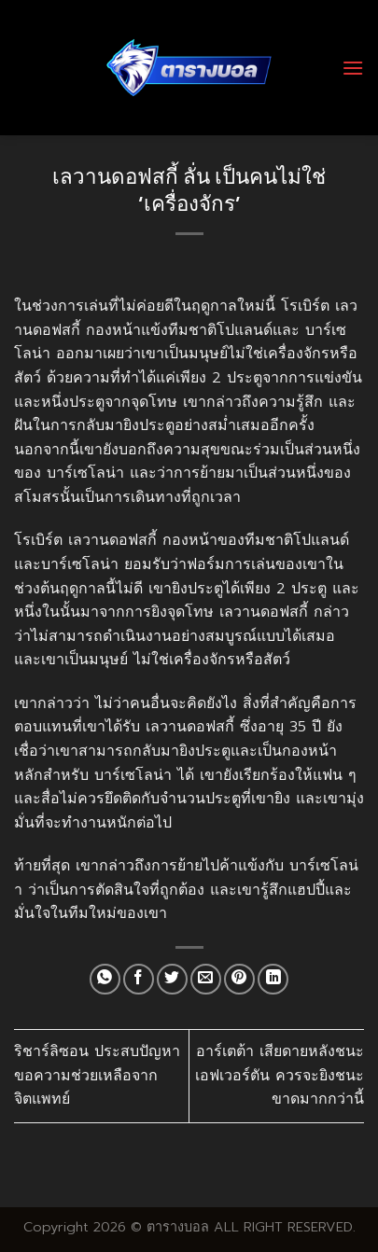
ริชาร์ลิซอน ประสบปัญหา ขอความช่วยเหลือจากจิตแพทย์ (97, 1075)
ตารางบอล (178, 1227)
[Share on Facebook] (138, 979)
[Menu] (353, 67)
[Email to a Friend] (205, 979)
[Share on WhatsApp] (105, 979)
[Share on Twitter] (172, 979)
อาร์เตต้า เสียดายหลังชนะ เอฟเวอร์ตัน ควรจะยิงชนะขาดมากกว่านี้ (279, 1075)
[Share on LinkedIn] (273, 979)
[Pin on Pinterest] (239, 979)
